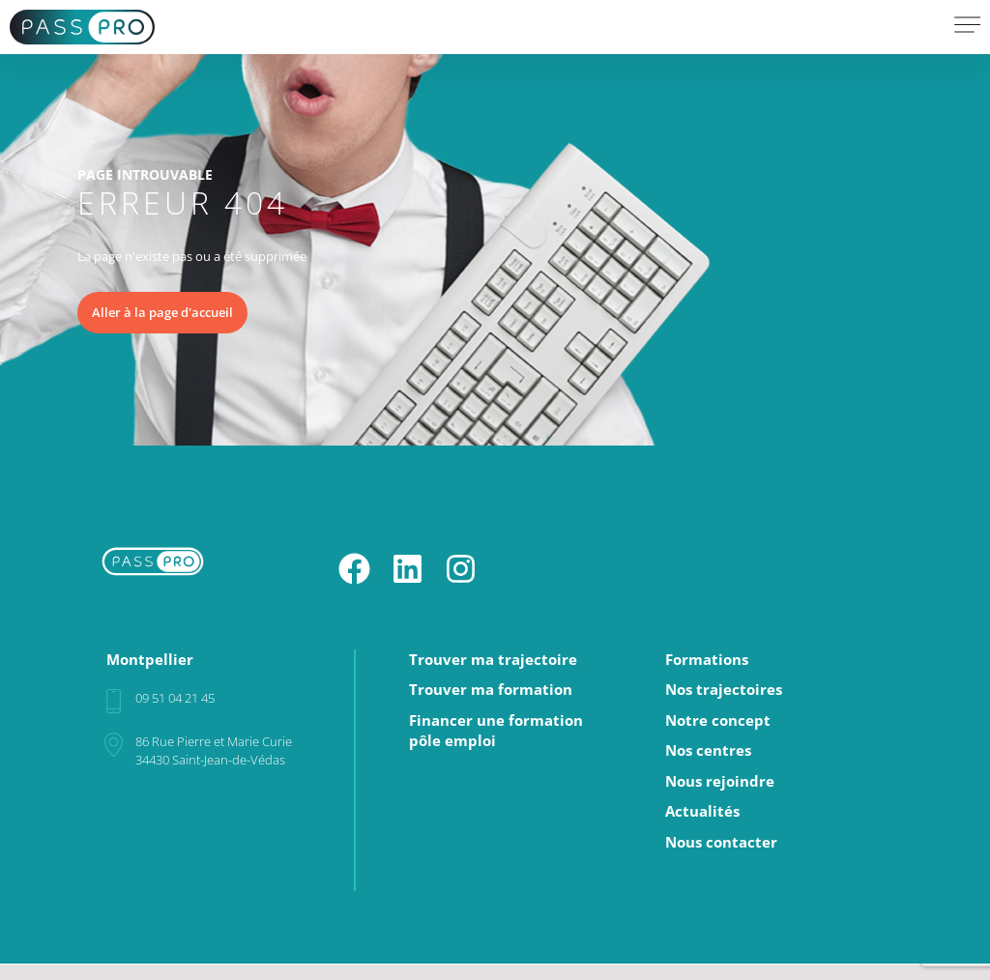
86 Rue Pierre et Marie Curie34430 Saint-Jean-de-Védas (213, 750)
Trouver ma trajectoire (493, 659)
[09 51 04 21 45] (114, 701)
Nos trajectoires (723, 689)
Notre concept (718, 720)
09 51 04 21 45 (175, 697)
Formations (706, 659)
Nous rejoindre (719, 781)
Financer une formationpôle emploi (496, 731)
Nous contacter (721, 842)
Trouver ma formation (490, 689)
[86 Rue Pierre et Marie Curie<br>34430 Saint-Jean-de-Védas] (114, 745)
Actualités (702, 811)
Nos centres (708, 750)
